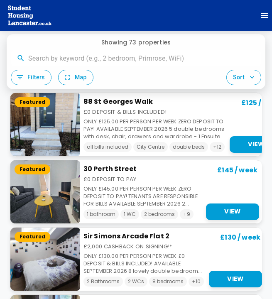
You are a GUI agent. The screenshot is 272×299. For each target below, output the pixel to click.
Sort (244, 77)
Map (75, 77)
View (232, 211)
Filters (30, 77)
